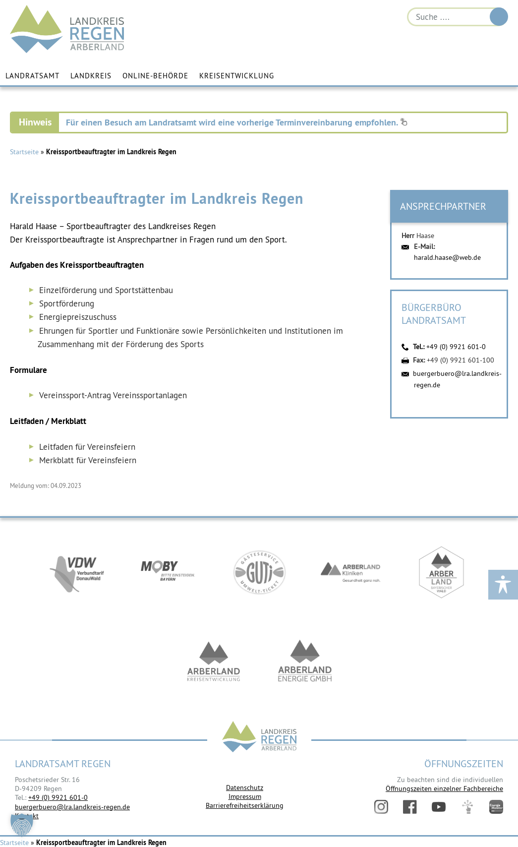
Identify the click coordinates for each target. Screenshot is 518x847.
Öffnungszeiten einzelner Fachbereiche (444, 788)
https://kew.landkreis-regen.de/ (213, 661)
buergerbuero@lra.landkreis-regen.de (72, 806)
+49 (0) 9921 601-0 (456, 346)
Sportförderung (66, 303)
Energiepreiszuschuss (77, 316)
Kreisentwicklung (236, 75)
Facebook (410, 807)
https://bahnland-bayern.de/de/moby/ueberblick (168, 572)
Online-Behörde (155, 75)
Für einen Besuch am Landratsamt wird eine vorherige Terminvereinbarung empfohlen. (236, 122)
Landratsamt (32, 75)
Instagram (381, 807)
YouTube (439, 807)
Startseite (24, 151)
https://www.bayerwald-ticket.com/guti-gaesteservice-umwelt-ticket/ (259, 572)
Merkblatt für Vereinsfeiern (87, 460)
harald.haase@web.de (447, 257)
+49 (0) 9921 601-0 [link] (58, 797)
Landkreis (91, 75)
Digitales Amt (467, 807)
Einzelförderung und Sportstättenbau (106, 290)
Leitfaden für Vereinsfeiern (87, 446)
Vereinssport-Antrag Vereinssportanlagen (113, 395)
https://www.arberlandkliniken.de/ (350, 572)
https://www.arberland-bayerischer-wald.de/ (441, 572)
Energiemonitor (496, 807)
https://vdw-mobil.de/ (77, 572)
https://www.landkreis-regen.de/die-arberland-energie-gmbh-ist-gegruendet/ (305, 661)
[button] (22, 825)
